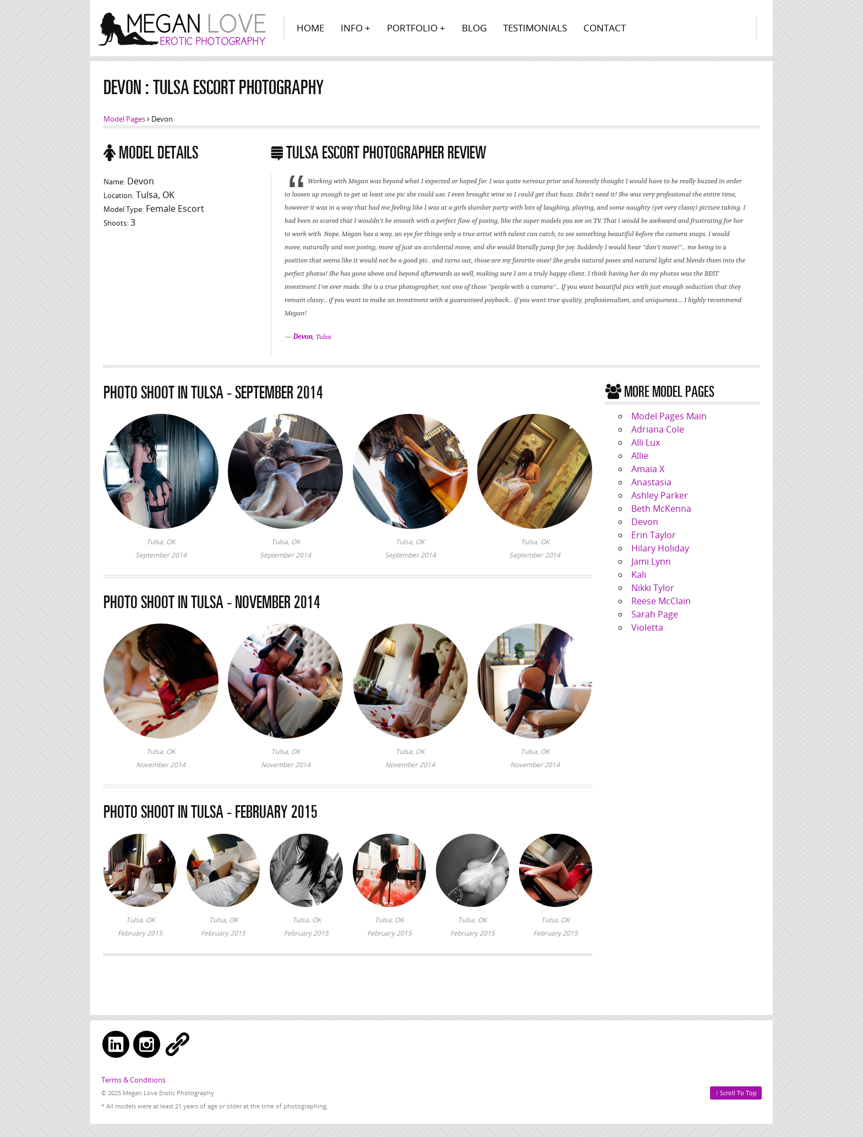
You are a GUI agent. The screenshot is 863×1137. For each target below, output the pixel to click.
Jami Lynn (651, 561)
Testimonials (535, 27)
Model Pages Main (669, 416)
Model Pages (124, 119)
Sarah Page (654, 614)
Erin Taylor (653, 535)
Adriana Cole (657, 429)
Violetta (647, 627)
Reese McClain (661, 601)
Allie (639, 456)
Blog (474, 27)
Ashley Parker (659, 495)
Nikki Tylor (652, 588)
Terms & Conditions (133, 1080)
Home (310, 27)
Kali (638, 574)
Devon (644, 522)
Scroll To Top (736, 1092)
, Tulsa (312, 336)
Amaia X (647, 469)
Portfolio (412, 27)
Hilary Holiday (660, 548)
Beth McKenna (661, 508)
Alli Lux (645, 442)
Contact (604, 27)
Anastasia (651, 482)
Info (352, 27)
